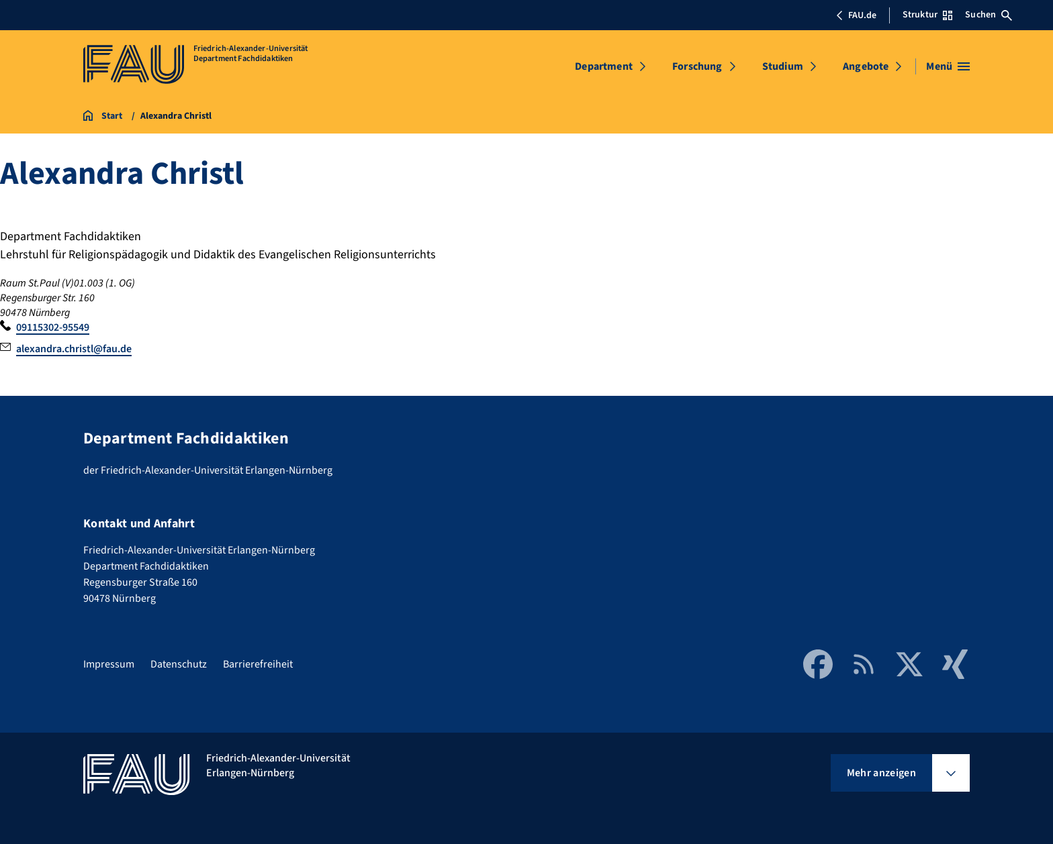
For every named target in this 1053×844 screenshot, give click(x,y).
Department (604, 66)
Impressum (108, 664)
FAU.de (856, 15)
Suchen (988, 14)
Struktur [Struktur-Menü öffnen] (927, 14)
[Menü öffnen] (948, 66)
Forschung (697, 66)
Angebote (865, 66)
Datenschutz (178, 664)
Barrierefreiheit (258, 664)
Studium (782, 66)
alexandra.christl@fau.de (74, 348)
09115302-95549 (52, 327)
